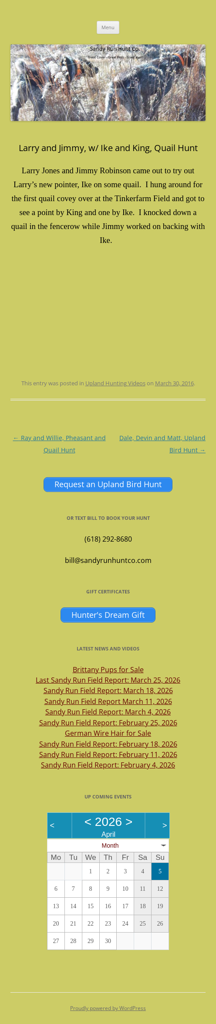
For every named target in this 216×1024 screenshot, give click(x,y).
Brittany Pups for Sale (108, 669)
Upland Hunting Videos (115, 383)
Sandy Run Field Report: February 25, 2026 (108, 723)
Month (110, 845)
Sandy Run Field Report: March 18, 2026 (108, 690)
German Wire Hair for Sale (108, 733)
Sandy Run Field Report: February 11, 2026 (108, 754)
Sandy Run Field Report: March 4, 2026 (108, 712)
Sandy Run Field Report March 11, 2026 (108, 701)
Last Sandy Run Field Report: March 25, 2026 (108, 680)
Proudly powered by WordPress (108, 1008)
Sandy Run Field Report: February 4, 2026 (108, 765)
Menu (108, 27)
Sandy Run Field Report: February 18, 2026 (108, 744)
